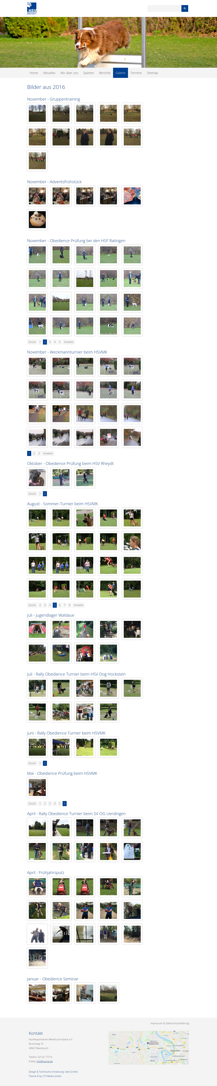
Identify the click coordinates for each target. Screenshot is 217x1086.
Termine (136, 73)
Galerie (120, 73)
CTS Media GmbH (52, 1076)
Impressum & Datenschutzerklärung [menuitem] (170, 1023)
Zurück (32, 342)
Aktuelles (49, 73)
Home (34, 73)
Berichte (105, 73)
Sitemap (152, 73)
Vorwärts (68, 342)
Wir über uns (69, 73)
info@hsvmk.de (44, 1061)
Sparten (88, 73)
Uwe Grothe (71, 1071)
